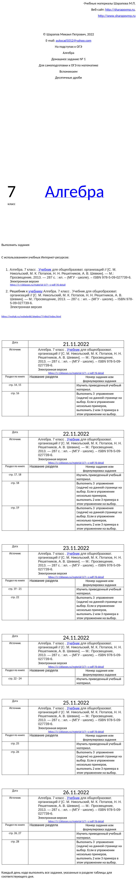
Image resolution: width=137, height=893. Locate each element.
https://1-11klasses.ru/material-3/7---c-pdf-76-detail (37, 284)
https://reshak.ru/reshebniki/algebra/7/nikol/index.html (31, 316)
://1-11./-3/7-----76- (76, 373)
